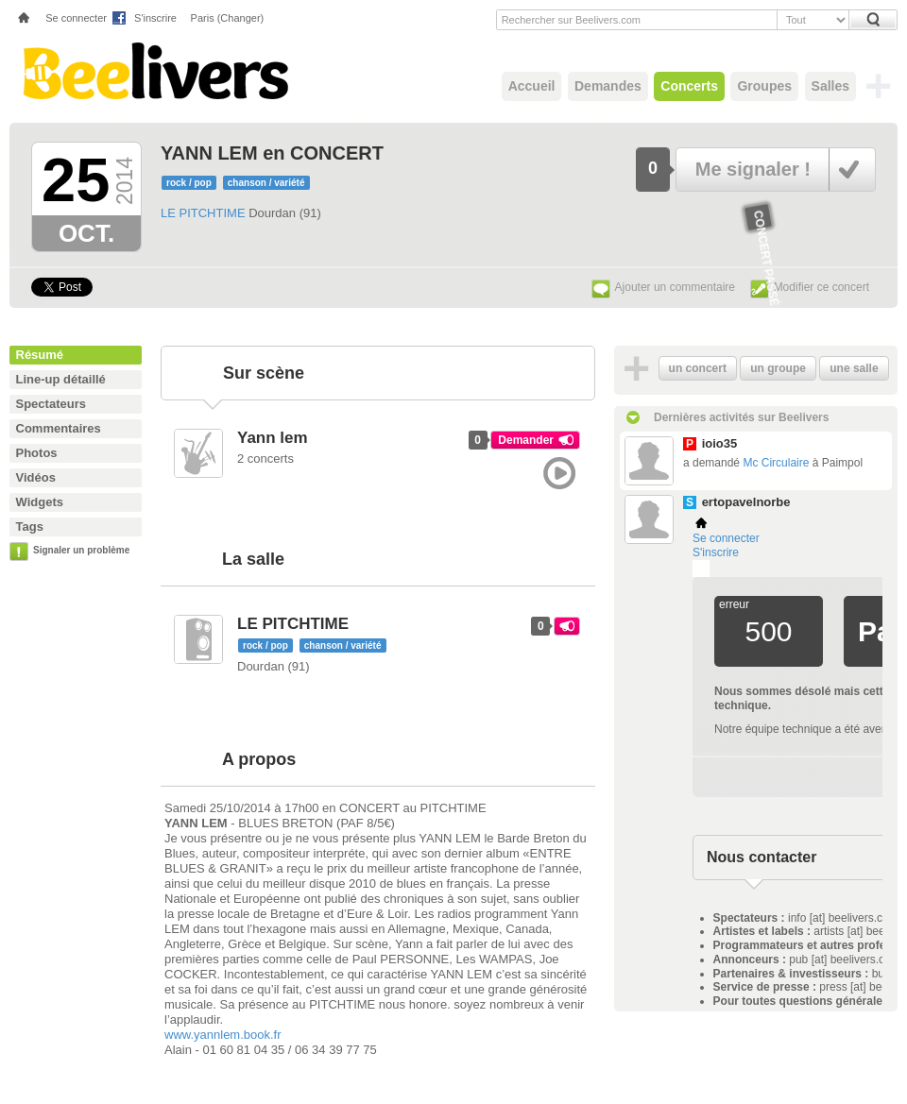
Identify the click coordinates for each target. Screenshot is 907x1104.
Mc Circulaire (776, 462)
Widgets (39, 502)
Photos (37, 453)
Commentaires (58, 428)
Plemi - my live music (701, 568)
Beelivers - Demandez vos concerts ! (153, 70)
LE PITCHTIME (203, 213)
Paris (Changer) (228, 18)
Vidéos (36, 477)
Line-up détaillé (61, 379)
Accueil (532, 85)
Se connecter (76, 18)
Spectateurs (51, 404)
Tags (29, 526)
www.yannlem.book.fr (223, 1035)
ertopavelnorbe (746, 502)
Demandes (608, 85)
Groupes (764, 85)
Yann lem (272, 438)
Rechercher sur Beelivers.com (571, 19)
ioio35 (720, 443)
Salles (830, 85)
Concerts (689, 85)
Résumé (40, 355)
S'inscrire (155, 18)
